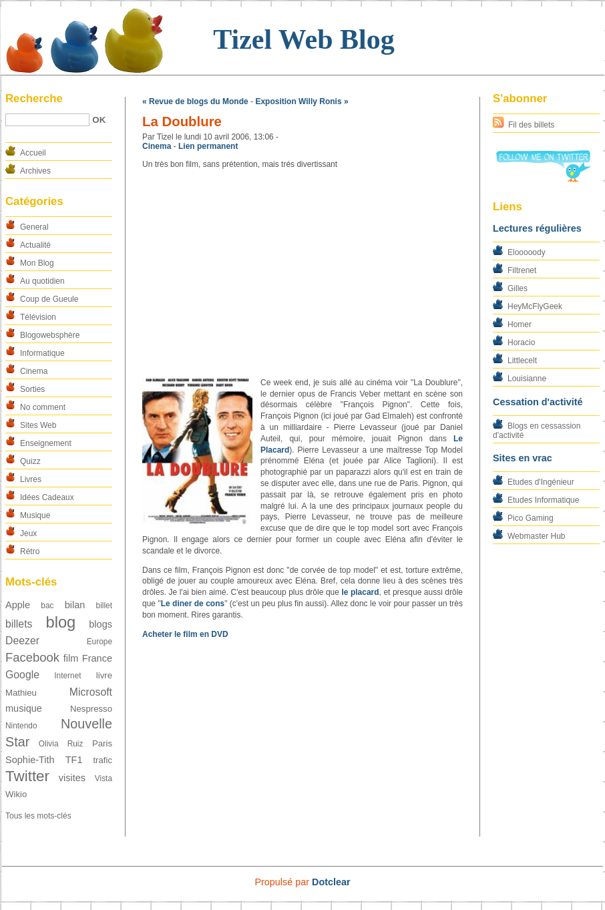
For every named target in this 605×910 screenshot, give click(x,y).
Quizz (30, 461)
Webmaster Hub (536, 536)
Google (22, 674)
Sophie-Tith (30, 759)
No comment (42, 407)
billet (104, 605)
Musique (35, 515)
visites (72, 777)
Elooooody (527, 252)
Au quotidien (42, 281)
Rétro (29, 551)
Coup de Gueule (49, 299)
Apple (17, 605)
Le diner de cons (193, 603)
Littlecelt (522, 360)
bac (47, 605)
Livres (30, 479)
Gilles (518, 288)
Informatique (42, 353)
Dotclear (331, 882)
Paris (102, 743)
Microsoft (90, 692)
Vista (103, 778)
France (97, 658)
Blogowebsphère (49, 335)
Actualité (35, 245)
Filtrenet (522, 270)
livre (104, 675)
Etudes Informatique (543, 500)
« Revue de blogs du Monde (195, 101)
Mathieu (21, 693)
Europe (99, 641)
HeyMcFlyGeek (535, 306)
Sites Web (38, 425)
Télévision (38, 317)
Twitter (27, 776)
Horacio (521, 342)
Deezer (22, 640)
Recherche (34, 98)
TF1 (74, 759)
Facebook (32, 657)
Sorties (32, 389)
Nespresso (91, 709)
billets (18, 624)
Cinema (33, 371)
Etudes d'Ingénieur (541, 482)
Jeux (28, 533)
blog (60, 622)
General (34, 227)
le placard (360, 592)
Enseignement (45, 443)
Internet (67, 675)
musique (23, 708)
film (71, 658)
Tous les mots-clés (38, 816)
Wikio (16, 794)
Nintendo (21, 725)
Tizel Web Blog (303, 39)
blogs (100, 624)
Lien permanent (208, 146)
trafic (102, 760)
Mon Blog (37, 263)
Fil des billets (531, 125)
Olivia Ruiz (61, 743)
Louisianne (527, 378)
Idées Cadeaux (47, 497)
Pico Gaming (531, 518)
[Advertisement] (302, 273)
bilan (75, 605)
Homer (520, 324)
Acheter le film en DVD (185, 634)
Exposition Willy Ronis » (301, 101)
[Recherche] (47, 119)
